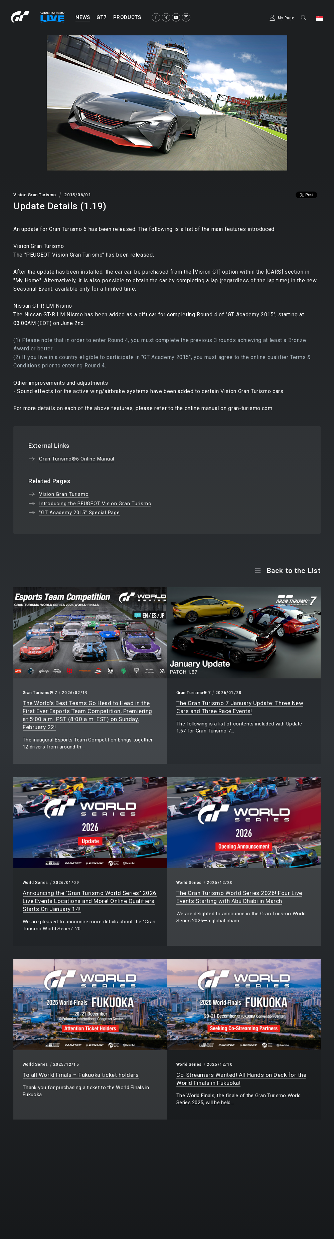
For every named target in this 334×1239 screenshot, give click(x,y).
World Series (35, 883)
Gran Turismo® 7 (40, 693)
